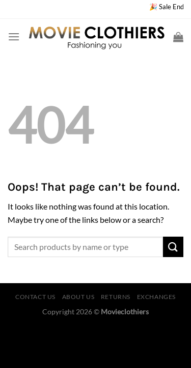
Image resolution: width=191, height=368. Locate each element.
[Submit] (173, 247)
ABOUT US (78, 297)
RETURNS (115, 297)
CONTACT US (35, 297)
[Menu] (14, 36)
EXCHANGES (156, 297)
